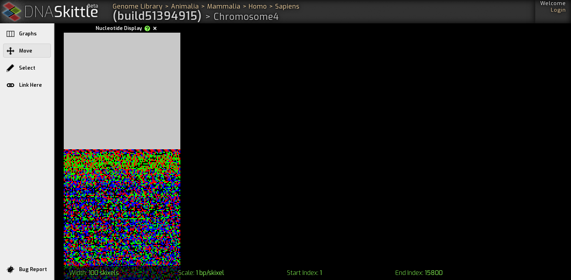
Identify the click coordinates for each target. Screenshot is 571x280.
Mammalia (224, 6)
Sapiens (287, 6)
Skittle (61, 12)
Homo (258, 6)
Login (558, 10)
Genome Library (138, 6)
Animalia (185, 6)
